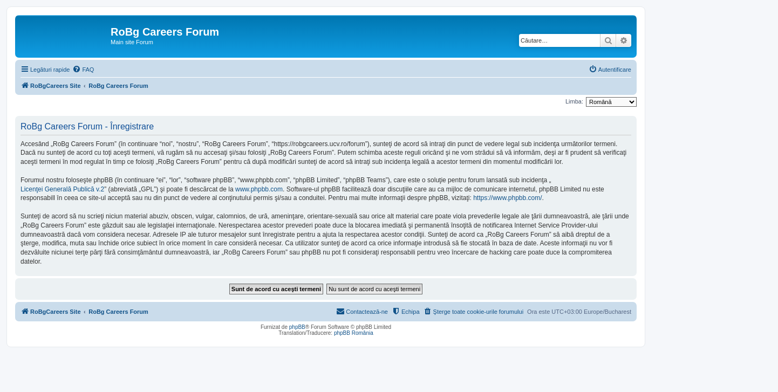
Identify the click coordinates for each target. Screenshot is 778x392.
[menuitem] (83, 69)
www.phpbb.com (259, 189)
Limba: (574, 101)
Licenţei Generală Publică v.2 (62, 189)
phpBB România (353, 333)
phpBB (297, 327)
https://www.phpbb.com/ (507, 198)
